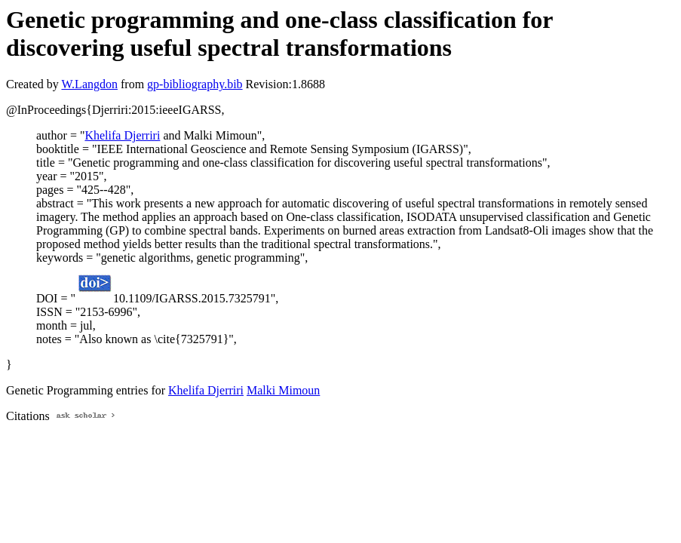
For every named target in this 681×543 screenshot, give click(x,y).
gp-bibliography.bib (195, 84)
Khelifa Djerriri (122, 135)
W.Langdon (89, 84)
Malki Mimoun (283, 390)
